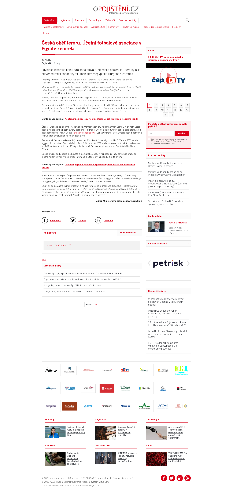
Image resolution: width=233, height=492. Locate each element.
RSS (44, 259)
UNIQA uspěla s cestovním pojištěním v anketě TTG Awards (74, 291)
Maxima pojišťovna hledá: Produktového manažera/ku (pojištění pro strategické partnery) (167, 183)
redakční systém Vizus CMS (96, 482)
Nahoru (89, 304)
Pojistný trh (49, 20)
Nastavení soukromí (123, 478)
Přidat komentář (128, 232)
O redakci (74, 478)
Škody (46, 33)
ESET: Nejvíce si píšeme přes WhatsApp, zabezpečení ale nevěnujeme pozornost (163, 345)
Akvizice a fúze (98, 27)
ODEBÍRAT (182, 133)
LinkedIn (108, 220)
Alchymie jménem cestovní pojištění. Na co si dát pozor (72, 285)
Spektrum (79, 20)
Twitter (82, 220)
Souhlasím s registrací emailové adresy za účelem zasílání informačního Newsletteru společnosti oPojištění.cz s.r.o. (169, 141)
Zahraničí (110, 20)
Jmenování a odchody (77, 27)
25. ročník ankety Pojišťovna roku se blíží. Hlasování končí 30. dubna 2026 (167, 324)
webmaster (63, 482)
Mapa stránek (104, 478)
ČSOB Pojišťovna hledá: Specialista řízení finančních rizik (166, 194)
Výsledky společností (54, 27)
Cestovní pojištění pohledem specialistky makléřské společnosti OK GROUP (83, 273)
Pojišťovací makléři (131, 27)
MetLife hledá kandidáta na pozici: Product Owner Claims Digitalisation (166, 173)
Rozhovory (113, 27)
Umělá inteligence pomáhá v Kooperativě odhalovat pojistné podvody (164, 313)
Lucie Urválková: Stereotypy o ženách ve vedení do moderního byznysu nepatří (168, 334)
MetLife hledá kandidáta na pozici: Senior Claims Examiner (165, 164)
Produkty (176, 27)
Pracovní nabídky (128, 20)
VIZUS (52, 482)
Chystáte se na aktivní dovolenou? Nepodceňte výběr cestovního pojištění (82, 279)
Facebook (55, 220)
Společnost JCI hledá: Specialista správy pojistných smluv (166, 203)
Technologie (95, 20)
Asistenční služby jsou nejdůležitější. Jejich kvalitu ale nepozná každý (101, 119)
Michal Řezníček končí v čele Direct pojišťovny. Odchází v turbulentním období (166, 302)
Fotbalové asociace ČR (84, 132)
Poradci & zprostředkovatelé (156, 27)
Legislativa (64, 20)
